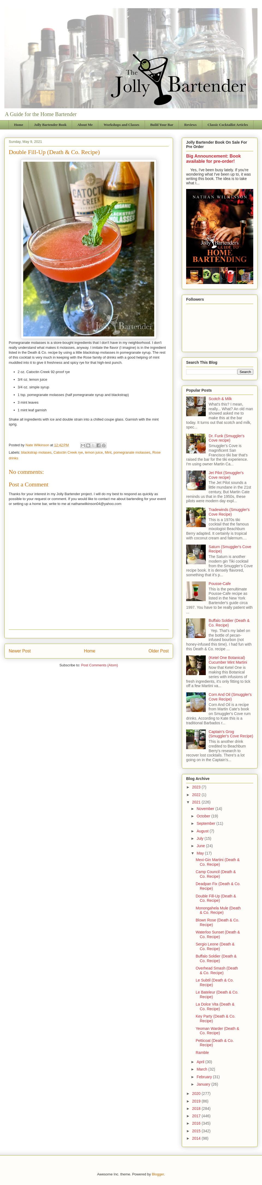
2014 (197, 1138)
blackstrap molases (36, 452)
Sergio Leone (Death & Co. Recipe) (215, 946)
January (203, 1084)
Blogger (158, 1174)
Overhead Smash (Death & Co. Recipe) (217, 970)
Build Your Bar (161, 125)
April (200, 1062)
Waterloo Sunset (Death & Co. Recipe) (218, 934)
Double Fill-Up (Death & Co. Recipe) (216, 898)
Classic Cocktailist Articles (227, 125)
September (206, 823)
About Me (85, 125)
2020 (197, 1093)
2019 (197, 1101)
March (202, 1069)
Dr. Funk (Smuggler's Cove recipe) (227, 438)
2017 (197, 1116)
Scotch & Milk (220, 399)
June (201, 846)
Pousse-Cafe (220, 583)
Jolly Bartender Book (50, 125)
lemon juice (94, 452)
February (204, 1077)
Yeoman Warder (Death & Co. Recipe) (217, 1030)
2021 (197, 802)
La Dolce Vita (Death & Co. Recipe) (215, 1006)
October (203, 816)
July (200, 838)
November (205, 808)
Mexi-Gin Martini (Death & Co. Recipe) (218, 862)
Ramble (202, 1052)
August (202, 831)
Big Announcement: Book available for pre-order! (213, 158)
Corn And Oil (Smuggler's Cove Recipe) (230, 696)
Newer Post (20, 651)
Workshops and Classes (121, 125)
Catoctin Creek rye (68, 452)
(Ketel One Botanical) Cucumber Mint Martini (228, 659)
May (200, 853)
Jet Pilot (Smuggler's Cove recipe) (226, 475)
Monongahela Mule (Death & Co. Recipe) (218, 910)
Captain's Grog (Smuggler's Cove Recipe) (231, 733)
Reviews (190, 125)
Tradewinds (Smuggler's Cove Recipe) (229, 511)
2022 (197, 795)
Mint (108, 452)
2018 (197, 1108)
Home (18, 125)
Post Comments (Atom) (99, 665)
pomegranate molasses (132, 452)
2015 (197, 1131)
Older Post (158, 651)
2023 (197, 787)
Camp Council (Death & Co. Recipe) (216, 874)
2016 (197, 1123)
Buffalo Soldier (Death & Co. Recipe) (216, 958)
